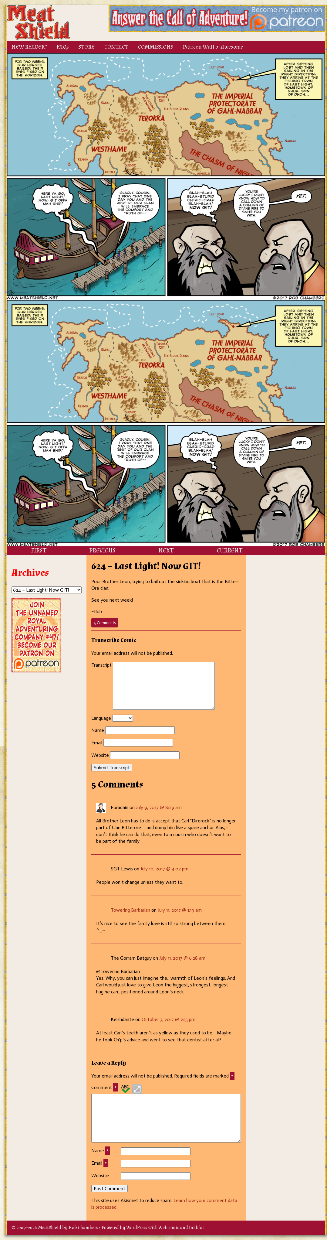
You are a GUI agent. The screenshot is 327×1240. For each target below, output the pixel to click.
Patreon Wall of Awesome (213, 47)
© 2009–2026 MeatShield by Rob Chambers (55, 1228)
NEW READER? (29, 47)
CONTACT (116, 47)
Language (101, 718)
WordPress (136, 1228)
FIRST (38, 551)
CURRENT (229, 551)
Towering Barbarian (130, 910)
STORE (87, 47)
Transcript (101, 665)
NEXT (166, 551)
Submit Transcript (112, 767)
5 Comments (106, 623)
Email (96, 743)
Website (100, 755)
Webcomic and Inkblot (181, 1228)
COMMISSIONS (155, 47)
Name (97, 730)
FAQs (63, 47)
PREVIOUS (102, 551)
